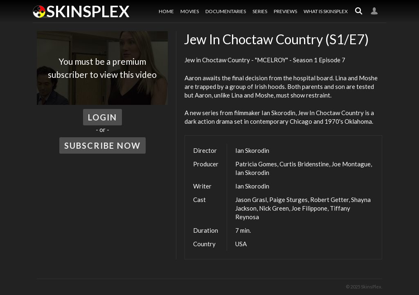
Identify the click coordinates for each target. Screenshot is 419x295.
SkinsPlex (87, 11)
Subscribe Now (102, 145)
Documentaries (225, 11)
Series (259, 11)
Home (166, 11)
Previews (285, 11)
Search (359, 11)
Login (374, 11)
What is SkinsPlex (326, 11)
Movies (189, 11)
